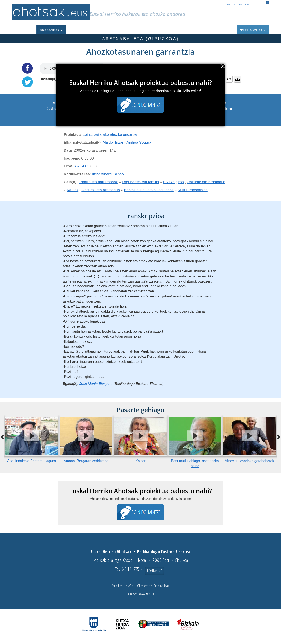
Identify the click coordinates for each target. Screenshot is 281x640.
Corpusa (76, 30)
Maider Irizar (113, 142)
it (253, 4)
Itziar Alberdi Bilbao (108, 174)
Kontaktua (154, 570)
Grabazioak (51, 30)
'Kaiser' (140, 461)
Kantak (72, 190)
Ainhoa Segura (138, 142)
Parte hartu (118, 585)
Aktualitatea (154, 30)
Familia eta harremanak (98, 182)
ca (247, 4)
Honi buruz (185, 30)
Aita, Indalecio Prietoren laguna (31, 461)
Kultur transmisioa (193, 190)
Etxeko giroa (173, 182)
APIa (130, 585)
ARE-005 (81, 166)
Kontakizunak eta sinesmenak (149, 190)
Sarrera (26, 30)
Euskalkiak (101, 30)
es (228, 4)
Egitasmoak (253, 30)
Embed (229, 79)
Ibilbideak (127, 30)
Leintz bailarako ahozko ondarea (110, 134)
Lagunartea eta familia (140, 182)
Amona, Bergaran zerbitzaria (86, 461)
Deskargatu (237, 79)
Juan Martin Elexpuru (96, 384)
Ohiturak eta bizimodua (206, 182)
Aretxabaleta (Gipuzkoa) (140, 39)
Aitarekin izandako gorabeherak (249, 461)
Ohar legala (143, 585)
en (240, 4)
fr (234, 4)
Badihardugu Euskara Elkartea (163, 552)
